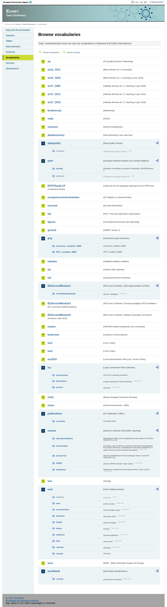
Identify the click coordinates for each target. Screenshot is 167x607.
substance (61, 469)
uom (50, 489)
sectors (59, 387)
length (59, 522)
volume (59, 553)
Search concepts (73, 52)
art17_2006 (53, 86)
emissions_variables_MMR (68, 246)
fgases (51, 222)
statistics (60, 535)
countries (60, 421)
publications (54, 413)
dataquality (54, 143)
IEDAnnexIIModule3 (59, 303)
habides (52, 261)
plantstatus (61, 381)
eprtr (50, 160)
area (58, 503)
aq (48, 61)
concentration (62, 509)
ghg (49, 238)
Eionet (18, 24)
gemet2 (51, 230)
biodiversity (54, 110)
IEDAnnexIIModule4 (59, 315)
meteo (59, 528)
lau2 (49, 351)
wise (50, 563)
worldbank (53, 571)
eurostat (52, 205)
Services (10, 63)
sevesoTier (61, 456)
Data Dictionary (29, 24)
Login (136, 2)
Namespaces (12, 68)
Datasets (10, 35)
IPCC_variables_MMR (66, 252)
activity (59, 168)
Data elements (13, 46)
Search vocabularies (51, 52)
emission (60, 516)
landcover (53, 334)
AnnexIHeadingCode (65, 293)
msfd (50, 397)
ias (49, 269)
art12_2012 (53, 69)
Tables (9, 41)
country (59, 579)
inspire (51, 326)
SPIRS (59, 463)
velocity (59, 547)
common (52, 127)
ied (49, 277)
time (58, 541)
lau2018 (52, 359)
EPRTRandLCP (56, 185)
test (49, 481)
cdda (50, 118)
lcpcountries (62, 375)
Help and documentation (18, 30)
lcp (49, 367)
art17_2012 (53, 94)
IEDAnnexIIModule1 (59, 286)
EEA (18, 2)
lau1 (49, 343)
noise (50, 405)
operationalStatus (64, 438)
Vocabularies (13, 57)
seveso (51, 430)
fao (49, 213)
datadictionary (55, 135)
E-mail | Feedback (15, 598)
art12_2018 (53, 78)
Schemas (10, 52)
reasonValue (62, 446)
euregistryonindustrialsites (63, 197)
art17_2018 (53, 102)
